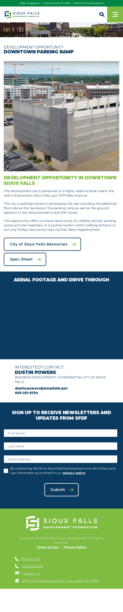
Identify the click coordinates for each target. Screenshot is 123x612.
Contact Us (31, 573)
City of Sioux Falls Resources (38, 244)
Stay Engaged (30, 3)
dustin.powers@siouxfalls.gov (41, 388)
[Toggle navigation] (115, 14)
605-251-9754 (26, 392)
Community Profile (57, 3)
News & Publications (88, 3)
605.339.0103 (30, 559)
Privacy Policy (75, 547)
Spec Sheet (21, 259)
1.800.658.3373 (32, 566)
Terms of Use (48, 547)
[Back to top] (116, 602)
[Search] (101, 14)
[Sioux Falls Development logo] (22, 14)
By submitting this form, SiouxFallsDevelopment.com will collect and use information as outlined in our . (63, 471)
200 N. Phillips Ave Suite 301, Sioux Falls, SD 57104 (60, 581)
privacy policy (74, 473)
